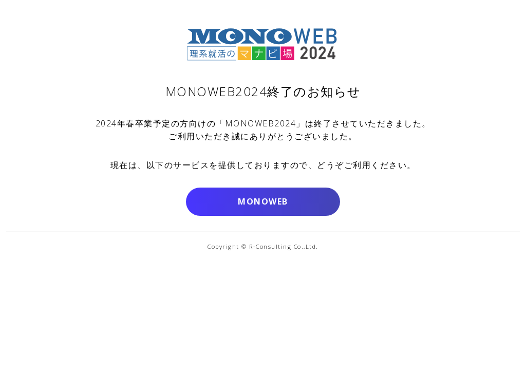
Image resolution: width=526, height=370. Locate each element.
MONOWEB (263, 201)
